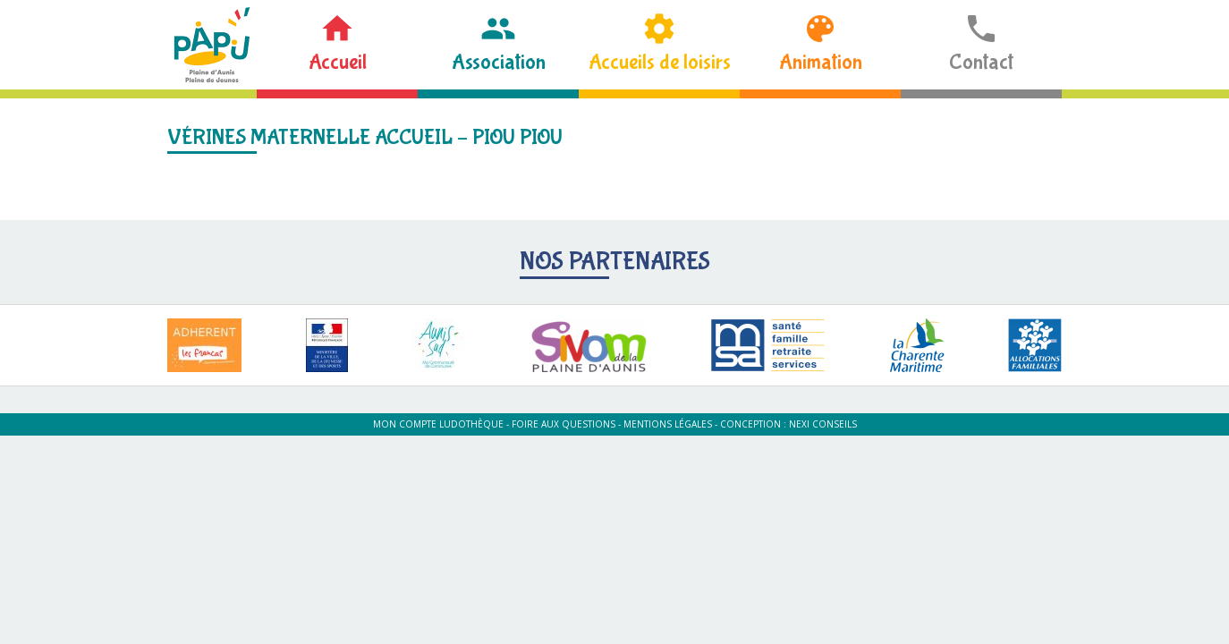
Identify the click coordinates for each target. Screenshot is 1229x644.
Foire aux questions (563, 424)
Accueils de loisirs (660, 62)
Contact (981, 62)
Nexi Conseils (823, 424)
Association (499, 62)
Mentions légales (667, 424)
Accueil (338, 62)
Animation (820, 62)
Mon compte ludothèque (438, 424)
